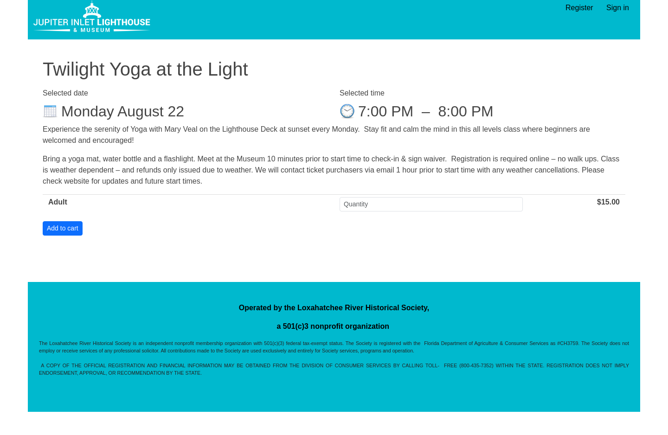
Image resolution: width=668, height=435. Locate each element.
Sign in (617, 8)
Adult (57, 202)
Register (579, 8)
